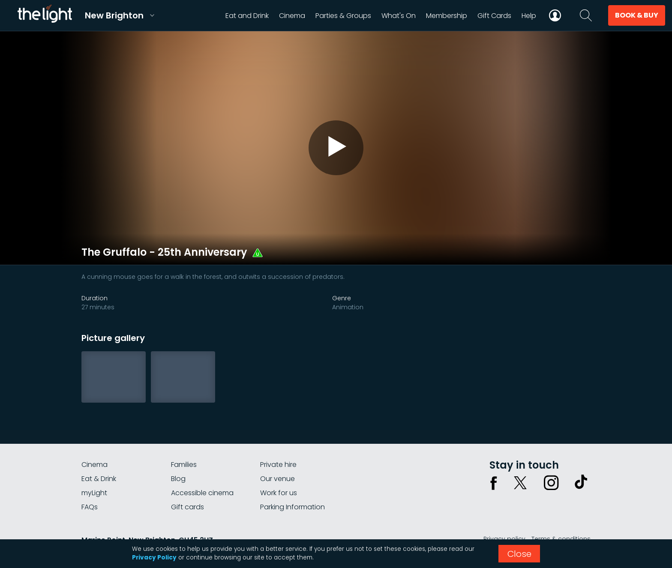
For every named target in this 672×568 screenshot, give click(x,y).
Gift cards (187, 507)
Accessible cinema (202, 493)
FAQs (89, 507)
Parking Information (292, 507)
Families (184, 464)
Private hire (278, 464)
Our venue (277, 479)
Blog (178, 479)
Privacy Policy (154, 557)
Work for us (278, 493)
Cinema (94, 464)
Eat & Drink (98, 479)
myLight (94, 493)
